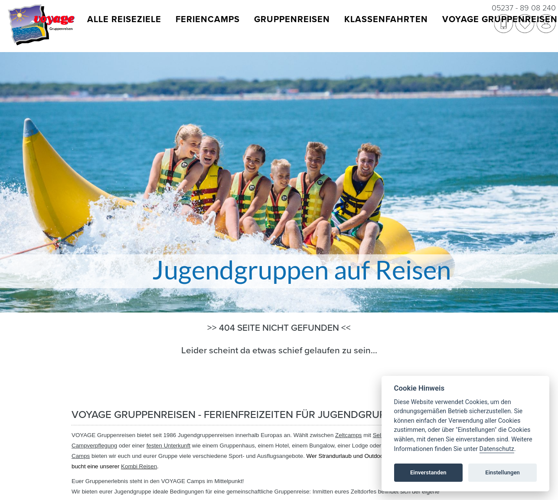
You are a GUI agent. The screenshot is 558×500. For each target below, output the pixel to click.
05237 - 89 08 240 (524, 8)
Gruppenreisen (292, 19)
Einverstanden (428, 472)
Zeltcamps (348, 435)
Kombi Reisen (139, 466)
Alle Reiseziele (124, 19)
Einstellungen (502, 472)
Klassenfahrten (386, 19)
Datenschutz (497, 449)
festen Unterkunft (169, 445)
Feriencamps (208, 19)
